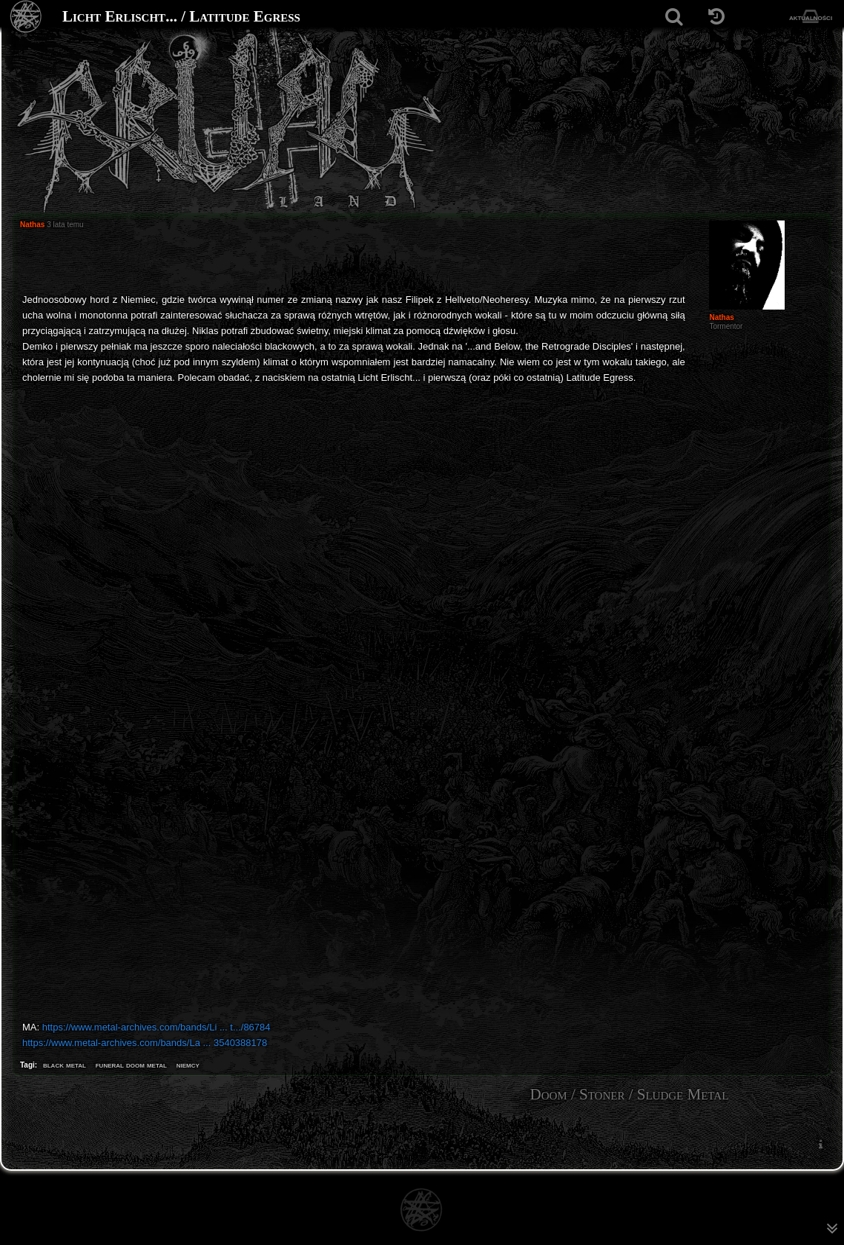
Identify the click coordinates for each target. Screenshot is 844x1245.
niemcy (188, 1064)
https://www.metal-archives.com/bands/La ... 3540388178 (144, 1042)
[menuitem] (820, 1143)
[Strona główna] (26, 16)
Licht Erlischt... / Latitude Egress (181, 16)
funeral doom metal (131, 1064)
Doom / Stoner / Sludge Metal (629, 1094)
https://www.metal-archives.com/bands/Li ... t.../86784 (156, 1027)
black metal (64, 1064)
